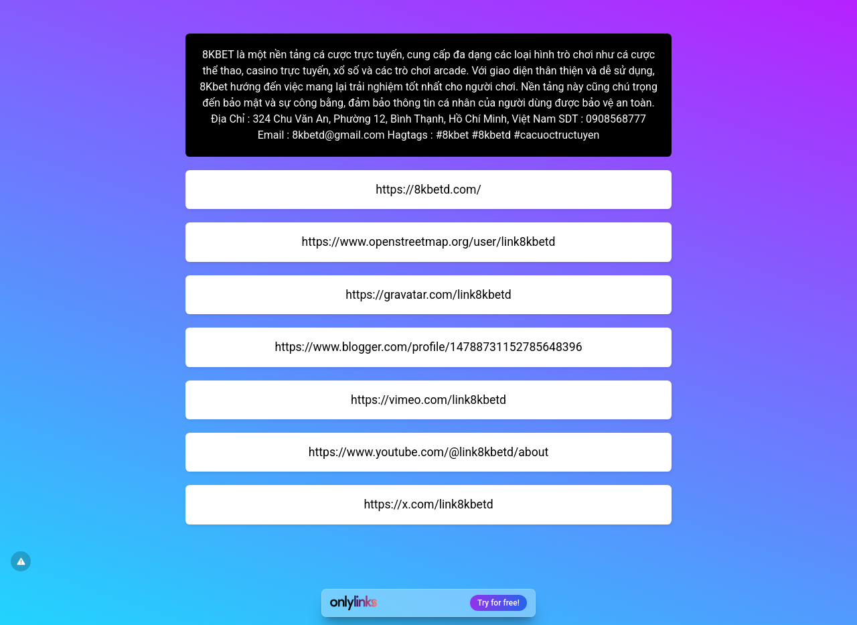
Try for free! (498, 603)
